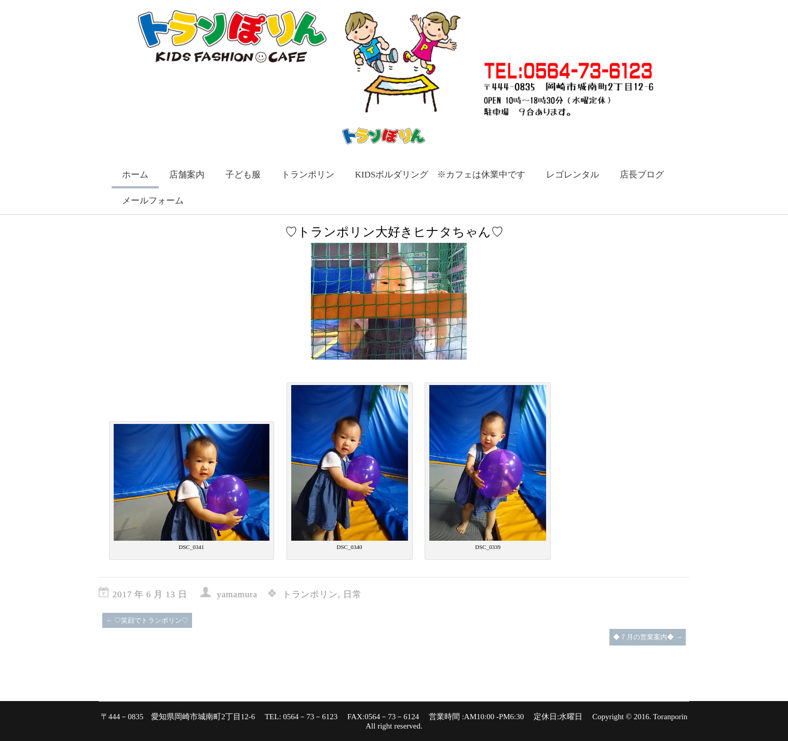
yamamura (237, 594)
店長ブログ (642, 175)
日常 (352, 594)
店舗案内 (187, 175)
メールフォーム (153, 200)
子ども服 (243, 175)
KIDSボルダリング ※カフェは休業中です (440, 175)
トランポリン (307, 175)
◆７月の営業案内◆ (647, 637)
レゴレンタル (572, 175)
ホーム (135, 175)
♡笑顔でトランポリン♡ (147, 620)
